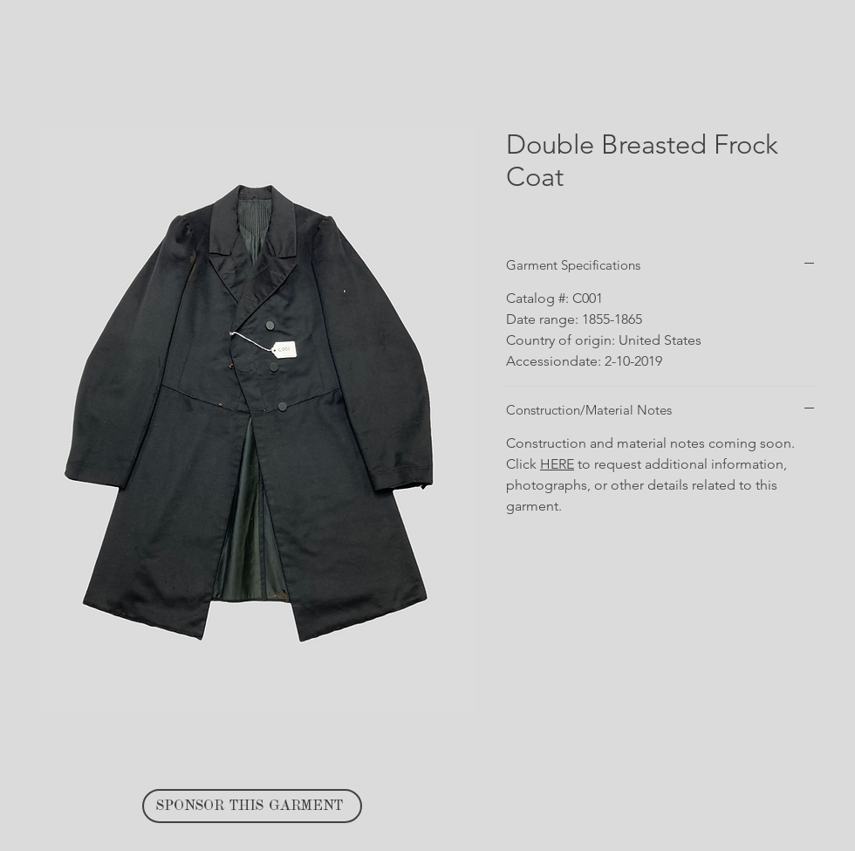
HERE (557, 464)
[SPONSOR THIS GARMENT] (252, 806)
